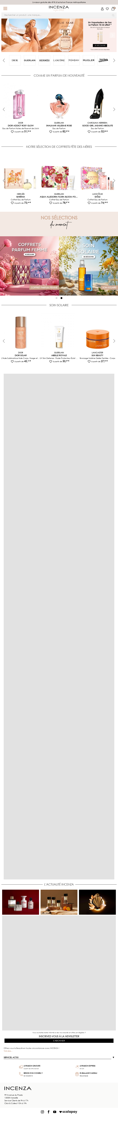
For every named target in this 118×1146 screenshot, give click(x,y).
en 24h (82, 1069)
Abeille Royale (59, 355)
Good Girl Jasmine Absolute (97, 125)
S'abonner (59, 1040)
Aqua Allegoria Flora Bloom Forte (59, 197)
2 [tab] (61, 298)
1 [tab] (56, 298)
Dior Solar (21, 355)
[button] (5, 9)
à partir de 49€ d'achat (31, 1069)
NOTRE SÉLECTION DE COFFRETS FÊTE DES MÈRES (59, 146)
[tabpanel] (15, 60)
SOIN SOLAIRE (59, 305)
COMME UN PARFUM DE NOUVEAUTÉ (59, 75)
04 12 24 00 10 (28, 1076)
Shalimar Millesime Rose (59, 125)
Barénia (20, 197)
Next (113, 60)
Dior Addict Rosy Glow (20, 125)
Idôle (97, 197)
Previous (4, 60)
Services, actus (11, 1057)
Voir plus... (8, 1051)
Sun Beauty (97, 355)
